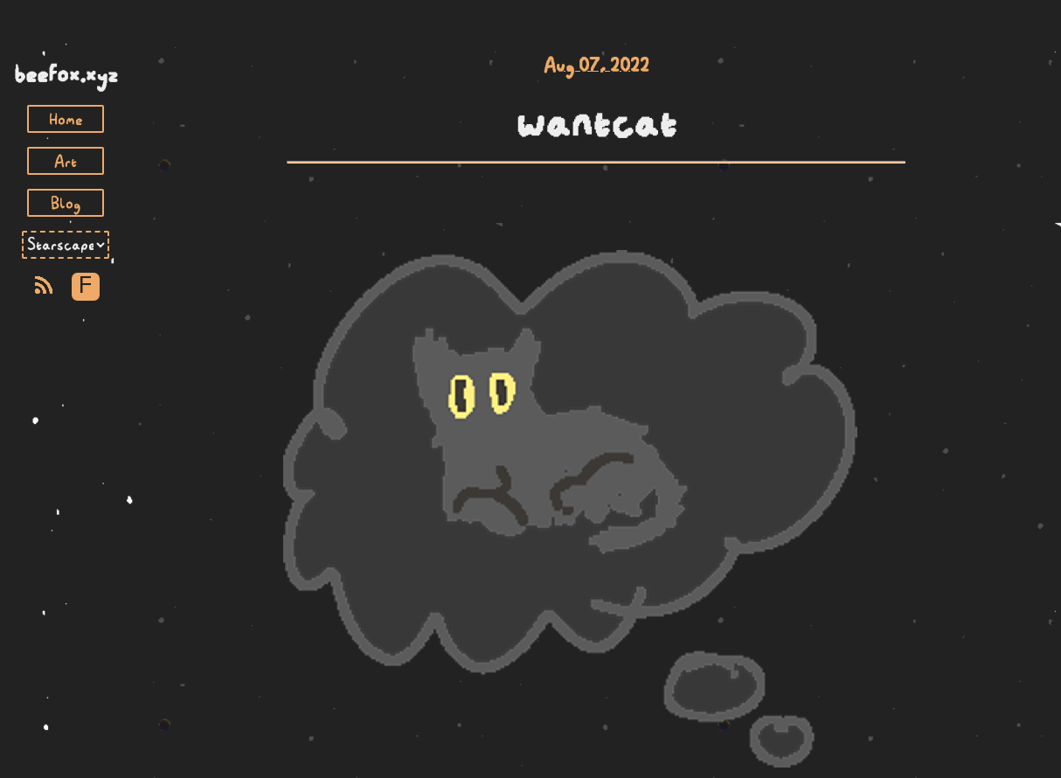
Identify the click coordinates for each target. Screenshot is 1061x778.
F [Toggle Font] (85, 286)
